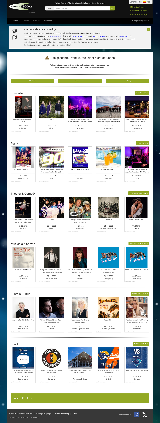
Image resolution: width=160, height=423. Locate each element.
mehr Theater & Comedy (139, 193)
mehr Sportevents (141, 344)
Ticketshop (47, 21)
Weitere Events (23, 398)
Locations (25, 21)
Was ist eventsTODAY (26, 414)
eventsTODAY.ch (99, 36)
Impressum (12, 414)
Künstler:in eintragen (139, 14)
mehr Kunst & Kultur (140, 294)
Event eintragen (137, 7)
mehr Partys (143, 143)
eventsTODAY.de (55, 36)
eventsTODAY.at (78, 36)
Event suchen (80, 81)
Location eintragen (138, 11)
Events (15, 21)
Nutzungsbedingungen (44, 414)
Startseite (32, 81)
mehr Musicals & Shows (139, 243)
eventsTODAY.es (124, 36)
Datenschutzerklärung (61, 414)
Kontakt (74, 414)
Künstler (36, 21)
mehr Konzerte (142, 93)
